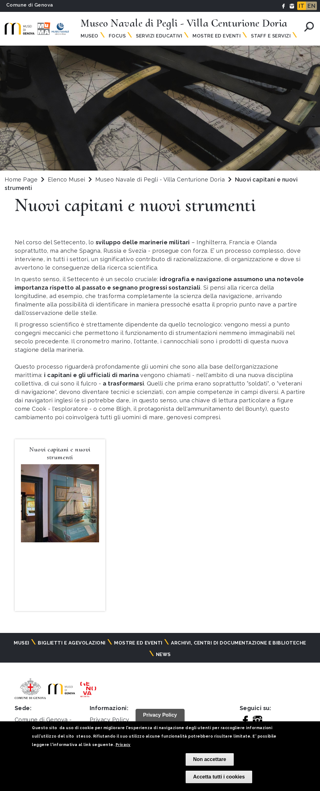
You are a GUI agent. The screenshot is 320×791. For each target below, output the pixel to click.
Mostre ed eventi (138, 643)
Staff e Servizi (271, 36)
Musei (21, 643)
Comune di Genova (29, 5)
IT (301, 5)
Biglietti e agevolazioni (72, 643)
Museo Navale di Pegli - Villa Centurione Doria (161, 179)
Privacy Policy (109, 719)
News (163, 654)
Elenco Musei (66, 179)
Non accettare (209, 759)
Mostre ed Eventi (216, 36)
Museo (89, 36)
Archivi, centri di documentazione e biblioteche (238, 643)
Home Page (21, 179)
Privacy (123, 745)
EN (311, 5)
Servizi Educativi (159, 36)
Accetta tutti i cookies (219, 776)
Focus (117, 36)
